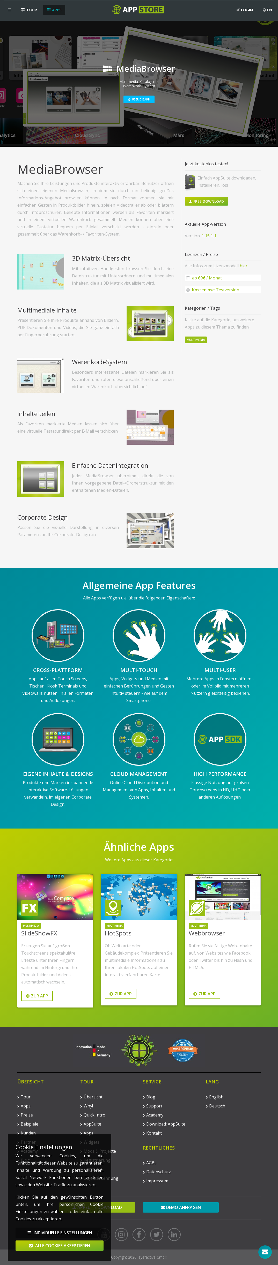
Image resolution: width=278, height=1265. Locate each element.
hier (243, 266)
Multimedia (196, 340)
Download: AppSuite (164, 1124)
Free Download (206, 201)
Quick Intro (92, 1115)
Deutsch (215, 1106)
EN (267, 9)
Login (245, 9)
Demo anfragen (181, 1207)
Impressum (155, 1181)
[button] (9, 10)
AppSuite (90, 1124)
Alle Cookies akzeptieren (59, 1253)
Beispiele (27, 1124)
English (214, 1097)
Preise (25, 1115)
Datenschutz (157, 1172)
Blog (149, 1097)
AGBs (150, 1163)
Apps (54, 9)
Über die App (139, 99)
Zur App (37, 996)
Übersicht (91, 1097)
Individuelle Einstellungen (59, 1240)
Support (152, 1106)
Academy (153, 1115)
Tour (29, 9)
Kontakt (152, 1133)
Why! (86, 1106)
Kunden (26, 1133)
